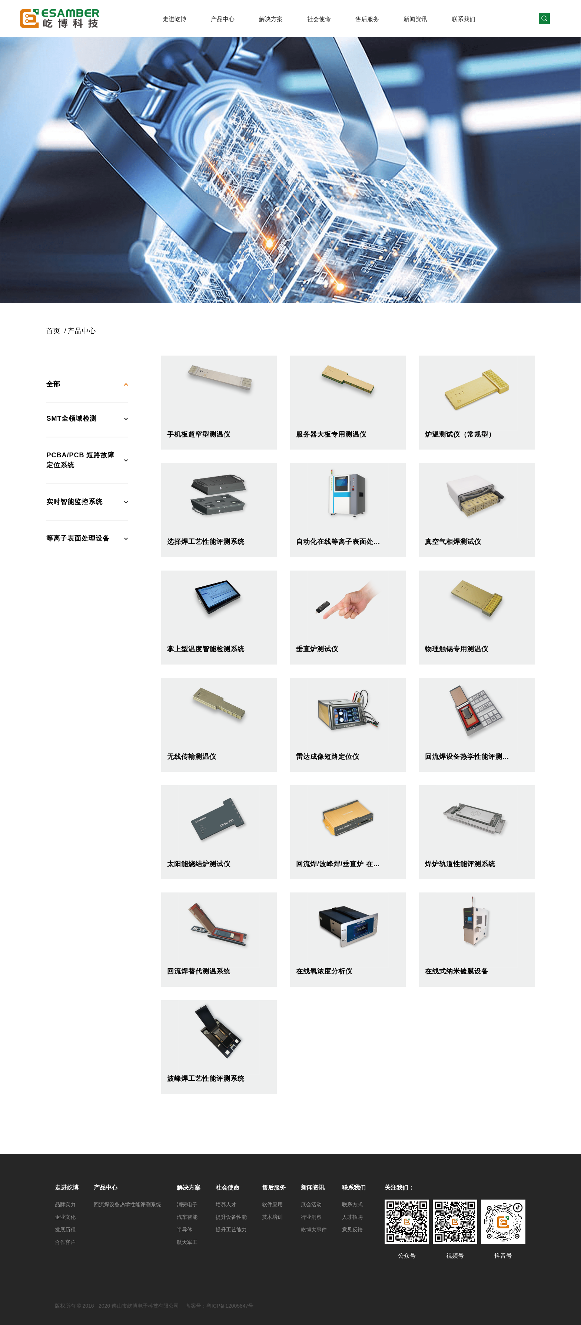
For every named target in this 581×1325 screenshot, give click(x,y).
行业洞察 (311, 1217)
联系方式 (352, 1204)
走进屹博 (174, 19)
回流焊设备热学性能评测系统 (127, 1204)
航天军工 (187, 1242)
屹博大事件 (314, 1229)
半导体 (184, 1229)
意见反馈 (352, 1229)
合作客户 (65, 1242)
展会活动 (311, 1204)
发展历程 (65, 1229)
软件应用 (272, 1204)
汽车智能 (187, 1217)
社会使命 (319, 19)
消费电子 (187, 1204)
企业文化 (65, 1217)
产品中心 (223, 19)
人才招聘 (352, 1217)
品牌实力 (65, 1204)
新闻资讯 (415, 19)
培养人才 (226, 1204)
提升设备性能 (231, 1217)
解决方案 (271, 19)
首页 (53, 330)
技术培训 (272, 1217)
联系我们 (463, 19)
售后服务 (367, 19)
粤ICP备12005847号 (230, 1306)
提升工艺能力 (231, 1229)
